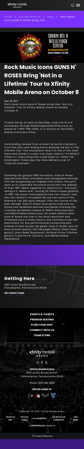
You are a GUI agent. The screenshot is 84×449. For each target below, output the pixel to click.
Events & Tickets (42, 314)
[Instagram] (38, 362)
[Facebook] (42, 362)
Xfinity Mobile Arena (17, 5)
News (50, 16)
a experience (42, 425)
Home (8, 16)
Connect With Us (30, 16)
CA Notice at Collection (58, 418)
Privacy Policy (24, 418)
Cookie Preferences (44, 436)
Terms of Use (10, 418)
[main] (42, 140)
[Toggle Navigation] (78, 5)
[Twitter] (46, 362)
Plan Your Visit (42, 324)
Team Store (42, 335)
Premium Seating (42, 319)
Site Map (75, 418)
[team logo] (31, 396)
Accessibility (39, 418)
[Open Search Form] (72, 5)
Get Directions (14, 293)
